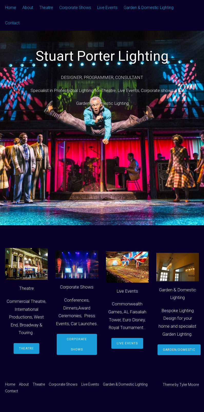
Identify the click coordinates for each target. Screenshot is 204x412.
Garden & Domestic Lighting (148, 7)
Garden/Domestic (179, 350)
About (27, 7)
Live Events (107, 7)
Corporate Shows (75, 7)
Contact (12, 22)
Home (10, 7)
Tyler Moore (189, 385)
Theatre (46, 7)
